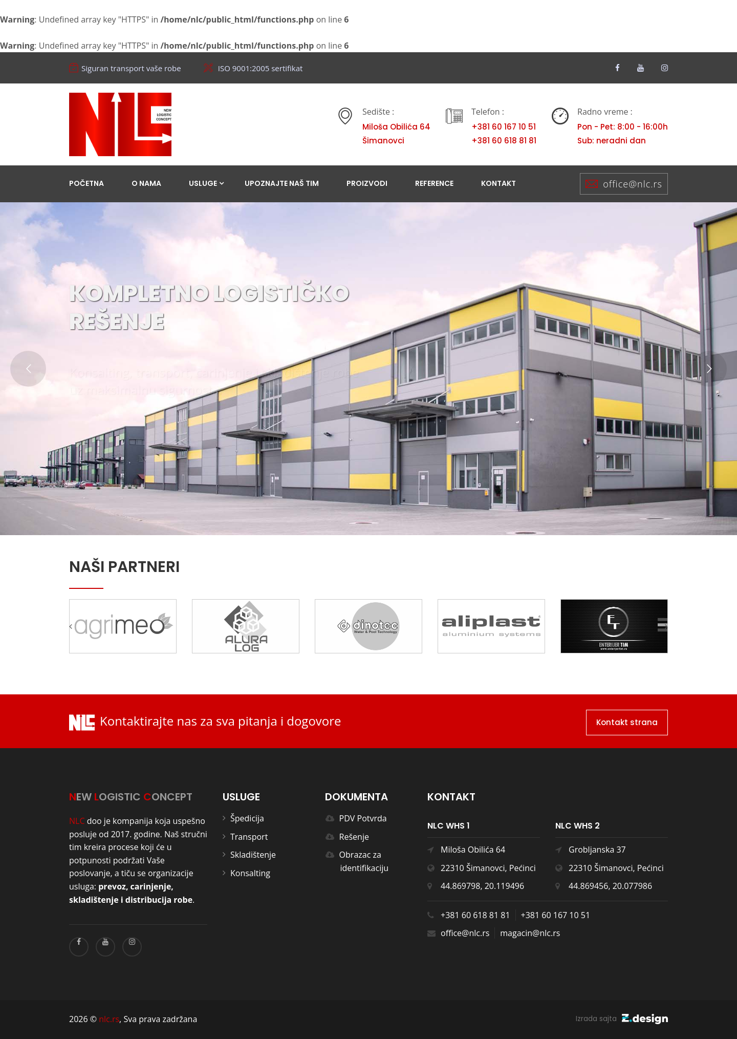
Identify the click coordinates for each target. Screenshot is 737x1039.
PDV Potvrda (360, 818)
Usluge (203, 183)
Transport (249, 836)
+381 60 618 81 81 (475, 915)
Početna (86, 183)
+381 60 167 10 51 (556, 915)
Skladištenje (253, 854)
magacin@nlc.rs (530, 933)
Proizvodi (366, 183)
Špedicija (247, 818)
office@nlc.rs (632, 184)
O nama (146, 183)
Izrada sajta (622, 1018)
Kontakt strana (627, 722)
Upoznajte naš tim (282, 183)
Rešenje (351, 836)
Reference (434, 183)
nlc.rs (109, 1019)
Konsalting (250, 873)
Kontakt (498, 183)
